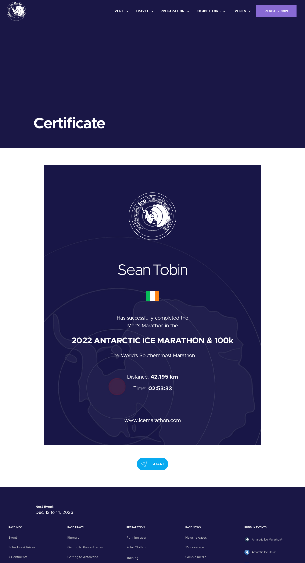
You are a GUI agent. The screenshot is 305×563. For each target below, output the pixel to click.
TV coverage (194, 547)
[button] (121, 11)
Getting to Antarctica (82, 557)
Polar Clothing (136, 547)
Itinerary (73, 537)
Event (12, 537)
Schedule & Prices (21, 547)
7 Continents (17, 557)
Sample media (195, 557)
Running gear (136, 537)
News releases (196, 537)
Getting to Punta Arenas (85, 547)
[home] (16, 11)
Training (132, 558)
